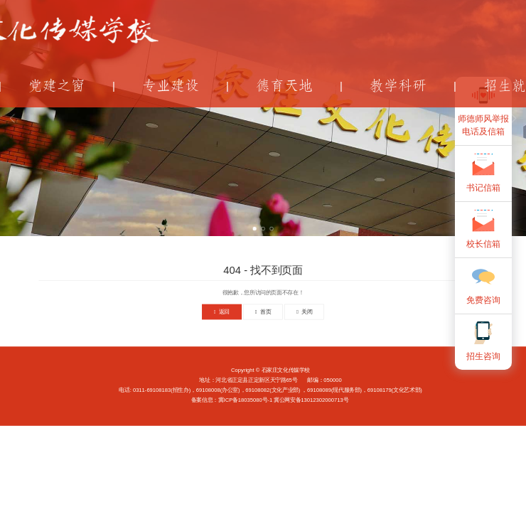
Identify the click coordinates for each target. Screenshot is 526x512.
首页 (263, 312)
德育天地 (284, 86)
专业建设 (170, 86)
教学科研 (398, 86)
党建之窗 (56, 86)
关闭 (304, 312)
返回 (222, 312)
